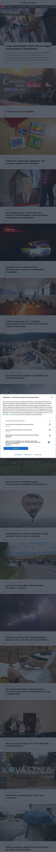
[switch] (49, 424)
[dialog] (28, 426)
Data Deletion (18, 454)
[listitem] (28, 421)
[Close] (52, 397)
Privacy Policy (38, 454)
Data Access (27, 454)
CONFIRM (15, 448)
